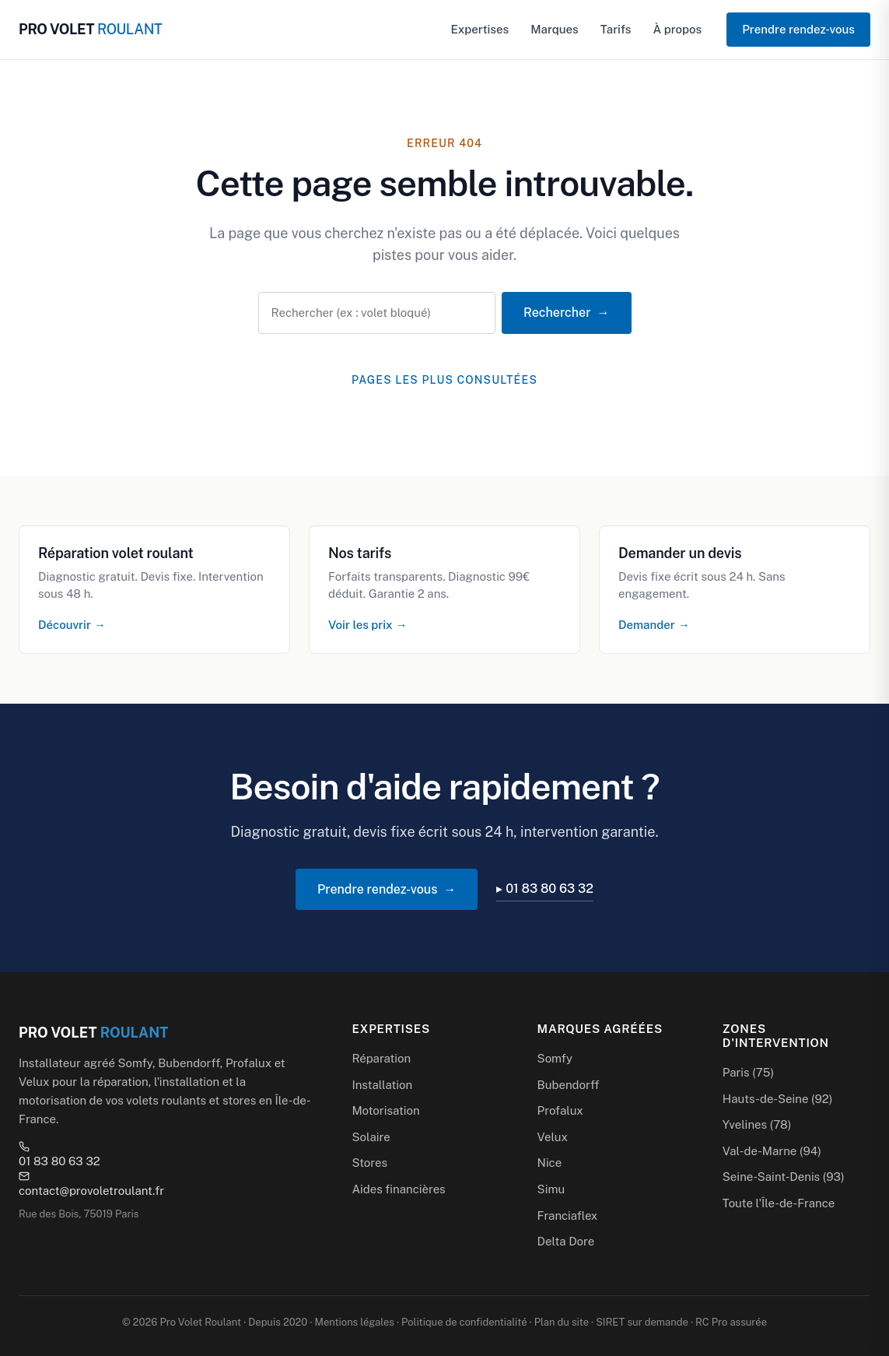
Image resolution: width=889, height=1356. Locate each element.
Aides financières (398, 1189)
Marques (554, 29)
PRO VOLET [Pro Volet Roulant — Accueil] (90, 29)
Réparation (381, 1058)
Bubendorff (568, 1084)
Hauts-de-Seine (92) (778, 1098)
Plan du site (561, 1322)
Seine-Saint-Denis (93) (784, 1176)
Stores (369, 1162)
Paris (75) (748, 1072)
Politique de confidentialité (464, 1322)
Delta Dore (566, 1241)
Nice (549, 1162)
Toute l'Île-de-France (779, 1203)
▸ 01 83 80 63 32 (544, 888)
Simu (551, 1189)
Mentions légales (354, 1322)
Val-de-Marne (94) (772, 1151)
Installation (382, 1084)
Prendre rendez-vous (798, 29)
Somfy (554, 1058)
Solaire (371, 1136)
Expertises (480, 29)
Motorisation (385, 1110)
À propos (677, 29)
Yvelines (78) (757, 1124)
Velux (552, 1136)
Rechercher (556, 312)
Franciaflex (567, 1215)
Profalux (560, 1110)
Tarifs (616, 29)
